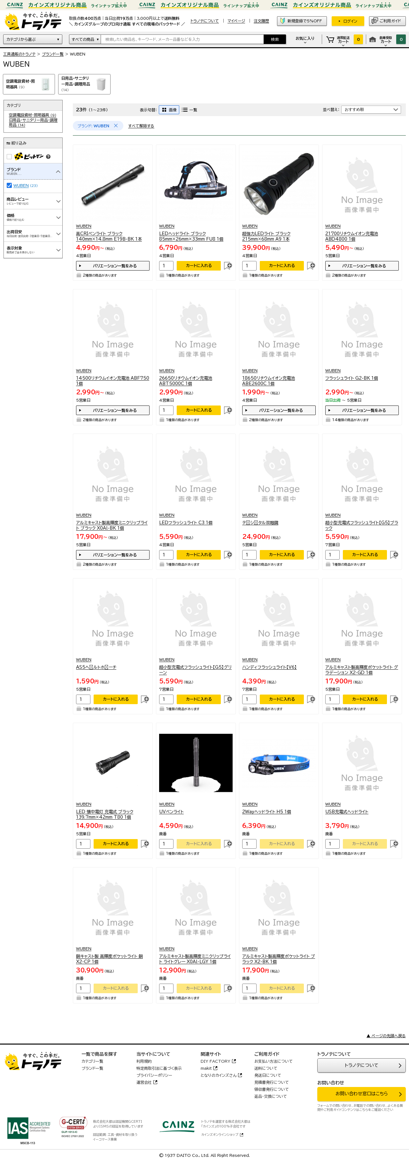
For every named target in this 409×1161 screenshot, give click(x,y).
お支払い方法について (273, 1061)
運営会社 (144, 1082)
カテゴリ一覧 (92, 1061)
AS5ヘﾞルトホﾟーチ (96, 667)
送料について (265, 1068)
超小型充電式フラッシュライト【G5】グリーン (195, 670)
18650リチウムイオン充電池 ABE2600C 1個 (268, 381)
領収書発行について (271, 1089)
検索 (275, 39)
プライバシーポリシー (154, 1075)
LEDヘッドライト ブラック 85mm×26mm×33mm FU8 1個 (191, 237)
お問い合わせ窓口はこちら (362, 1093)
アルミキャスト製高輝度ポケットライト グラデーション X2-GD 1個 (361, 670)
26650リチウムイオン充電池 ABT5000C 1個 (185, 381)
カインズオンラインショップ (219, 1134)
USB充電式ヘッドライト (346, 812)
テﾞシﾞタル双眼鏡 (260, 523)
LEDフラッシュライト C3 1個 (185, 523)
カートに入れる (199, 265)
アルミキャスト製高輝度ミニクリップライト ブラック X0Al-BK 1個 (112, 526)
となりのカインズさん (218, 1075)
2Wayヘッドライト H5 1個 (266, 812)
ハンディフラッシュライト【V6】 (269, 667)
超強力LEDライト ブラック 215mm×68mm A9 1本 (266, 237)
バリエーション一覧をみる (115, 266)
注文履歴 (261, 21)
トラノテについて (361, 1065)
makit (206, 1068)
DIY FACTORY (215, 1061)
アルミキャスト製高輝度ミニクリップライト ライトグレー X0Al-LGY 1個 (195, 959)
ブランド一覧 (53, 54)
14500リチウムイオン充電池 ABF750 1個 (112, 381)
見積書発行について (271, 1082)
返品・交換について (270, 1096)
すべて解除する (141, 126)
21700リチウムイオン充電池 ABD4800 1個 (351, 237)
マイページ (236, 21)
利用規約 (144, 1061)
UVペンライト (171, 812)
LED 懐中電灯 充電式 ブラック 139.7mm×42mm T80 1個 (104, 815)
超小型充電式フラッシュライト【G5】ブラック (361, 526)
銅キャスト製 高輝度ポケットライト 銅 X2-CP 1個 (109, 959)
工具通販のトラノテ (19, 54)
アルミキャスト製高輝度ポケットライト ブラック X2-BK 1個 (278, 959)
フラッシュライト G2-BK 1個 (351, 378)
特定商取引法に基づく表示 (159, 1068)
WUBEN (21, 185)
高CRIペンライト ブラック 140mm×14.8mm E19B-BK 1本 (109, 237)
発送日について (267, 1075)
